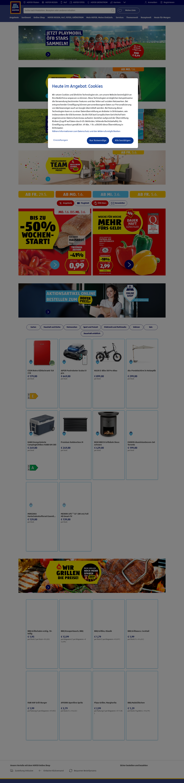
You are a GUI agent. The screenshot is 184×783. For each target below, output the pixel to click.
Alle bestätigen (123, 140)
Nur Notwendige (98, 140)
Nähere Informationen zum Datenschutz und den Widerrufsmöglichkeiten (86, 131)
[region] (93, 113)
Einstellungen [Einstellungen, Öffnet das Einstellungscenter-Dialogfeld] (60, 140)
